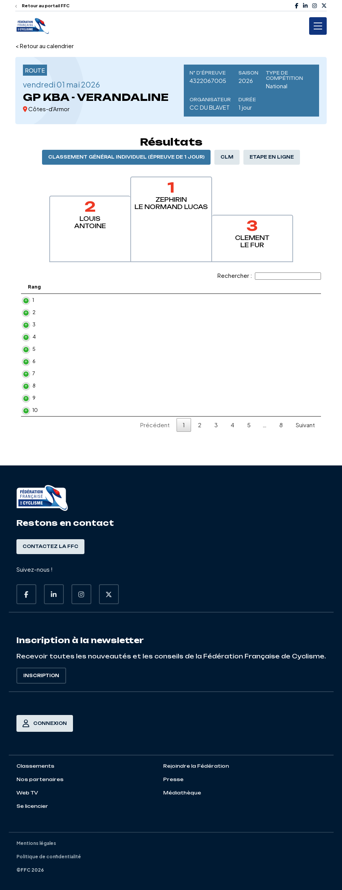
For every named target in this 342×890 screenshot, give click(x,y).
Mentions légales (36, 843)
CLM (226, 157)
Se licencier (32, 806)
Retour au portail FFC (42, 5)
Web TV (27, 793)
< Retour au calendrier (44, 45)
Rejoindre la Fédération (196, 766)
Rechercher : (269, 275)
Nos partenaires (39, 779)
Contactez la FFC (50, 546)
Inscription (41, 675)
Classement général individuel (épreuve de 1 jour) (126, 157)
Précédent (155, 443)
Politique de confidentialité (48, 856)
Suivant (305, 443)
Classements (35, 766)
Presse (173, 779)
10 (27, 425)
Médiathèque (182, 793)
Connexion (45, 723)
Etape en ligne (272, 157)
